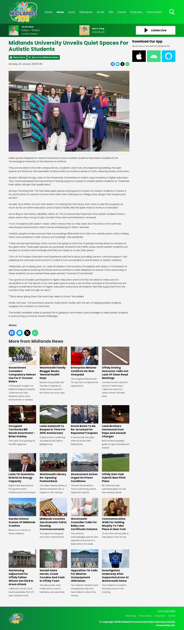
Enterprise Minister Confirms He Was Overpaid (84, 361)
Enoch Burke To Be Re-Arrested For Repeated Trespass (84, 420)
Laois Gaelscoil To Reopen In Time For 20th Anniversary (53, 420)
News (60, 12)
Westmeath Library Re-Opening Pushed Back (53, 468)
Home (48, 12)
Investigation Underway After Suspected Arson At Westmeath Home (115, 565)
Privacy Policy (145, 615)
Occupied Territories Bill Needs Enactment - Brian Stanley (22, 421)
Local (71, 12)
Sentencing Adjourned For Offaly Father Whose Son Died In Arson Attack (22, 567)
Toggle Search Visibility (172, 12)
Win (111, 12)
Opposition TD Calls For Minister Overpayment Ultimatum (84, 565)
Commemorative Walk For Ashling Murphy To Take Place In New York (115, 514)
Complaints (159, 615)
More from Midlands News (45, 57)
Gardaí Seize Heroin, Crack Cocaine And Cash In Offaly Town (53, 565)
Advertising (130, 615)
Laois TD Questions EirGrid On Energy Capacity (22, 468)
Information (154, 12)
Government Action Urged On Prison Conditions (84, 468)
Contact (171, 615)
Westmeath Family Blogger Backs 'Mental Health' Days (53, 363)
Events (122, 12)
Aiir (173, 625)
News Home (19, 57)
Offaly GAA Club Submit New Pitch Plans (115, 468)
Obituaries (85, 12)
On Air (100, 12)
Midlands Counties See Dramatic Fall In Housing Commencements (53, 514)
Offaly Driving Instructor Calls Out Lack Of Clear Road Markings (115, 363)
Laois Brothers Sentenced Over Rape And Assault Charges (115, 421)
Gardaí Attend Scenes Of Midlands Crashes (22, 512)
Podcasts (136, 12)
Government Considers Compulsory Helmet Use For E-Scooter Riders (22, 365)
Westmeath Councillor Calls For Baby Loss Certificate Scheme (84, 514)
